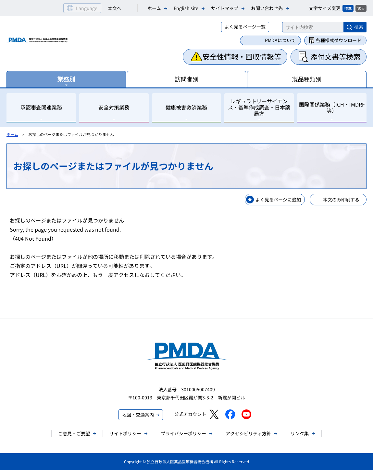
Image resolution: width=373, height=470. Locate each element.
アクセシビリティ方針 (248, 433)
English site (186, 8)
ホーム (154, 8)
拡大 (361, 8)
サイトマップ (224, 8)
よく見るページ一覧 (245, 26)
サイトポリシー (125, 433)
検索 (358, 26)
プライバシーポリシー (183, 433)
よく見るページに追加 (278, 199)
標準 (348, 8)
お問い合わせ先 (267, 8)
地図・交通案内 (138, 414)
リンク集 (300, 433)
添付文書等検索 (335, 56)
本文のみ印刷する (341, 199)
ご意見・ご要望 (74, 433)
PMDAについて (280, 40)
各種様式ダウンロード (338, 40)
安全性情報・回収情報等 (242, 56)
